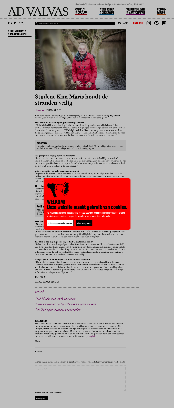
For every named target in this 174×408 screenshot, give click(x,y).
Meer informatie (103, 216)
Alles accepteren (84, 223)
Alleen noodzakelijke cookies (60, 223)
